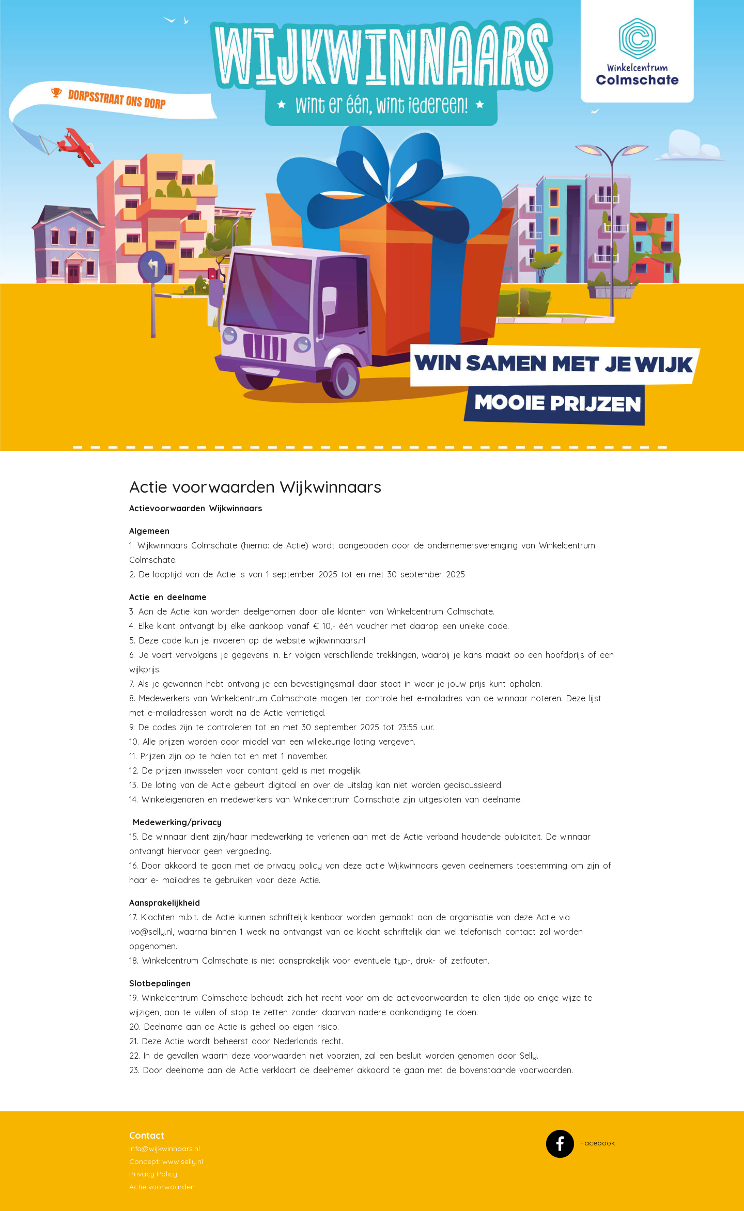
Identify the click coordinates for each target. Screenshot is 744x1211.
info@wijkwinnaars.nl (164, 1148)
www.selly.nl (182, 1161)
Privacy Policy (153, 1173)
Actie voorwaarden (162, 1186)
